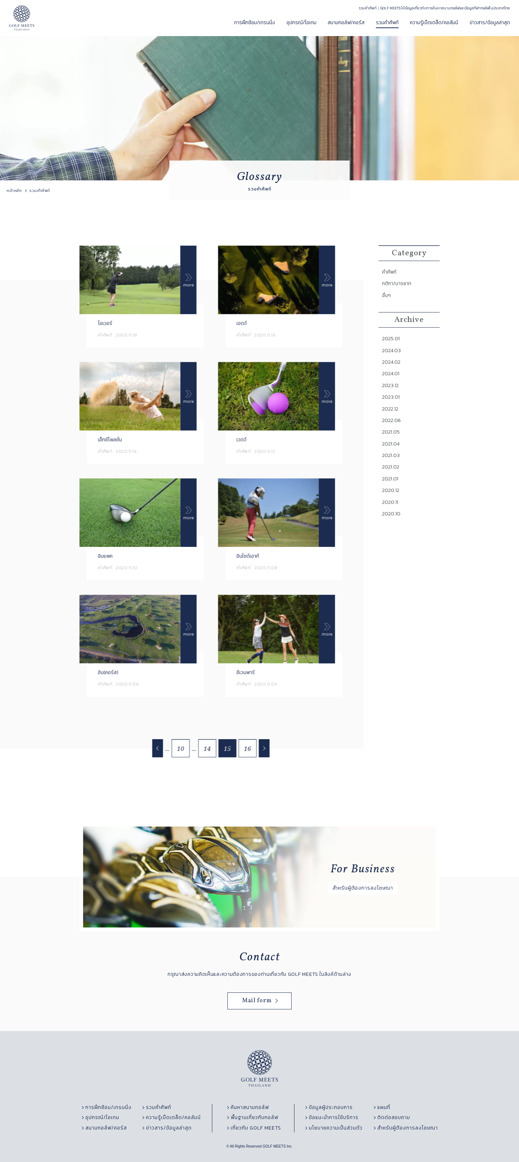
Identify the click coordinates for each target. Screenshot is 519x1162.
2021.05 (391, 443)
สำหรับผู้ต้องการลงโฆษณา (407, 1128)
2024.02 (392, 377)
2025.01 (391, 355)
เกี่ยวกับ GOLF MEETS (256, 1128)
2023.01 (391, 410)
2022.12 (391, 421)
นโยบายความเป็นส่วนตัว (336, 1128)
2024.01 (391, 388)
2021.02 (391, 477)
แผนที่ (383, 1107)
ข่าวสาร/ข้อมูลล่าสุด (490, 22)
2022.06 (392, 433)
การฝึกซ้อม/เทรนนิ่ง (254, 22)
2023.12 (391, 399)
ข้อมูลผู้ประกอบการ (331, 1107)
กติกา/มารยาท (397, 302)
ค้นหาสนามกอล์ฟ (250, 1107)
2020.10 (392, 521)
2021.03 (391, 466)
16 (246, 751)
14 (207, 751)
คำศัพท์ (390, 291)
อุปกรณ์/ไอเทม (301, 22)
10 (182, 751)
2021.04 (391, 455)
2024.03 (392, 366)
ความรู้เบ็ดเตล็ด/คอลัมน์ (434, 22)
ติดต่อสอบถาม (393, 1117)
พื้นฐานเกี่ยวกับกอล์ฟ (254, 1117)
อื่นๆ (387, 313)
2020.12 (391, 499)
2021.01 (391, 488)
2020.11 (391, 510)
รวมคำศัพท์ (387, 22)
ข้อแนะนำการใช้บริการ (334, 1117)
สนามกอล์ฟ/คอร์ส (346, 22)
